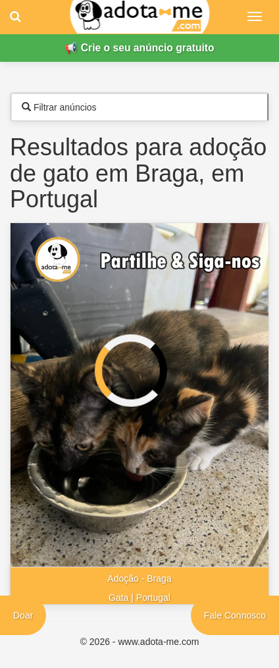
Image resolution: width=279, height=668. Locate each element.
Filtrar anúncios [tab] (59, 107)
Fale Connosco (235, 615)
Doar (23, 615)
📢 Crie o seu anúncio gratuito (139, 47)
